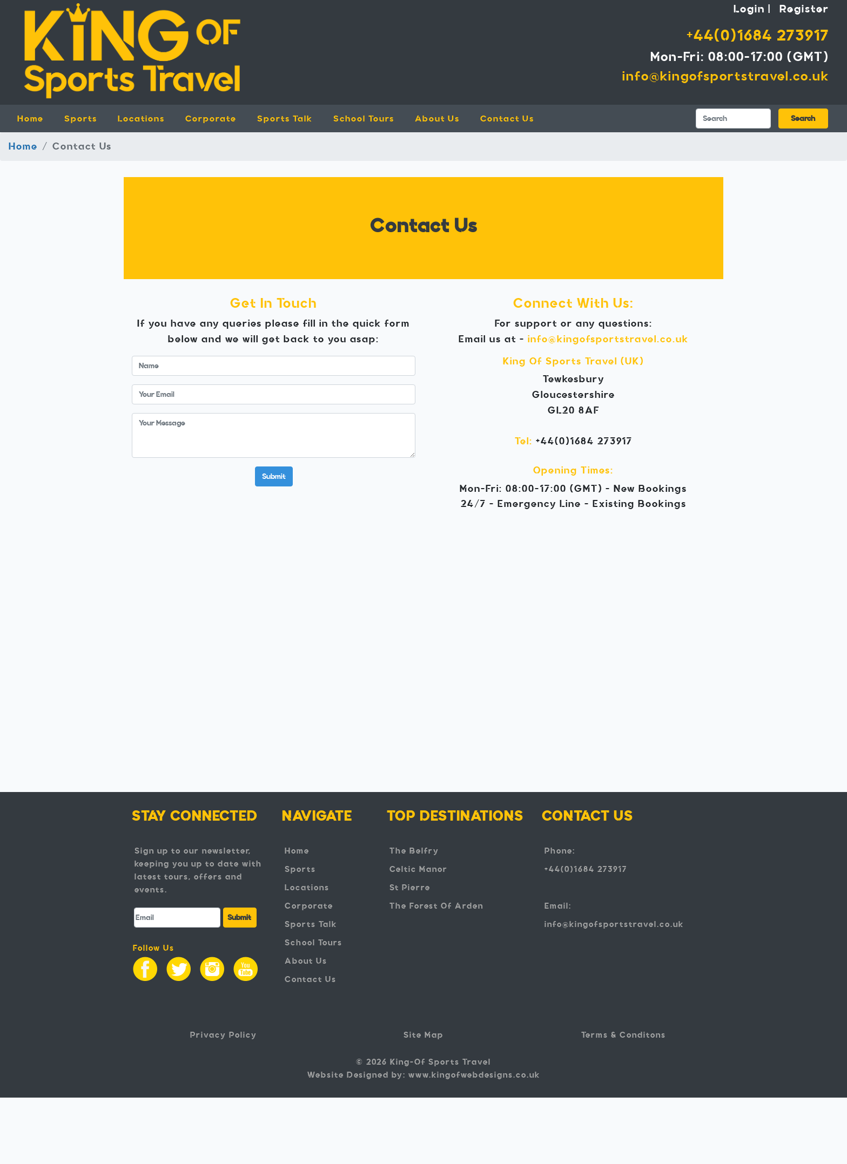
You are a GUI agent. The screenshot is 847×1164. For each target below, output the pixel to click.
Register (804, 8)
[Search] (733, 118)
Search (803, 118)
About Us (437, 118)
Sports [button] (80, 118)
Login (749, 8)
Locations (307, 887)
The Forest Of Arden (436, 906)
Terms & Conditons (623, 1035)
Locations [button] (141, 118)
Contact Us (507, 118)
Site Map (423, 1035)
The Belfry (414, 851)
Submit (274, 476)
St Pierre (410, 887)
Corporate (211, 118)
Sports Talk (285, 118)
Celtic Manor (418, 869)
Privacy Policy (223, 1035)
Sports (300, 869)
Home (37, 118)
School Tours (363, 118)
